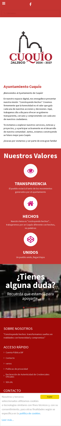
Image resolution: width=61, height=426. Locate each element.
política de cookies (30, 413)
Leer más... (8, 420)
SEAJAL (8, 382)
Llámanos (10, 13)
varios (8, 363)
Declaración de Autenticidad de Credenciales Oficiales (26, 375)
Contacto (9, 357)
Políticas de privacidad (16, 368)
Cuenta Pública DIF (13, 352)
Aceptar (49, 397)
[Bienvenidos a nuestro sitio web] (30, 47)
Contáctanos (30, 307)
